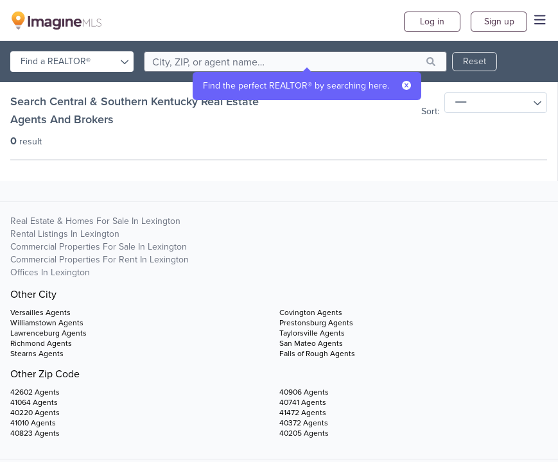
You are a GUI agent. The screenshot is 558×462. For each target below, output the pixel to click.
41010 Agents (33, 423)
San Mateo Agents (311, 343)
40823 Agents (35, 433)
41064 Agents (34, 402)
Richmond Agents (41, 343)
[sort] (495, 102)
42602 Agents (35, 392)
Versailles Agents (40, 312)
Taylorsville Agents (312, 333)
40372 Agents (303, 423)
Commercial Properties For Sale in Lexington (98, 246)
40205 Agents (304, 433)
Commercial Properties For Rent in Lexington (99, 259)
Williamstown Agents (46, 323)
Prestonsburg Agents (316, 323)
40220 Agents (35, 412)
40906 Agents (304, 392)
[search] (295, 61)
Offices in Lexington (50, 272)
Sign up (499, 21)
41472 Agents (302, 412)
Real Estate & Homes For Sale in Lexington (95, 221)
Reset (474, 61)
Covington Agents (310, 312)
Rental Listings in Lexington (64, 234)
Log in (432, 21)
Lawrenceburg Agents (48, 333)
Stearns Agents (37, 353)
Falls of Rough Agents (317, 353)
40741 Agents (302, 402)
